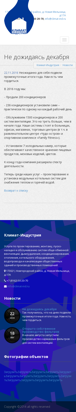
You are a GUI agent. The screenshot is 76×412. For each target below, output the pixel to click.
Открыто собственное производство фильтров (40, 330)
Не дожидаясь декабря (39, 309)
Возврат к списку (16, 190)
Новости (68, 65)
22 (12, 315)
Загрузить (11, 372)
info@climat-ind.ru (18, 286)
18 (12, 334)
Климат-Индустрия (48, 65)
